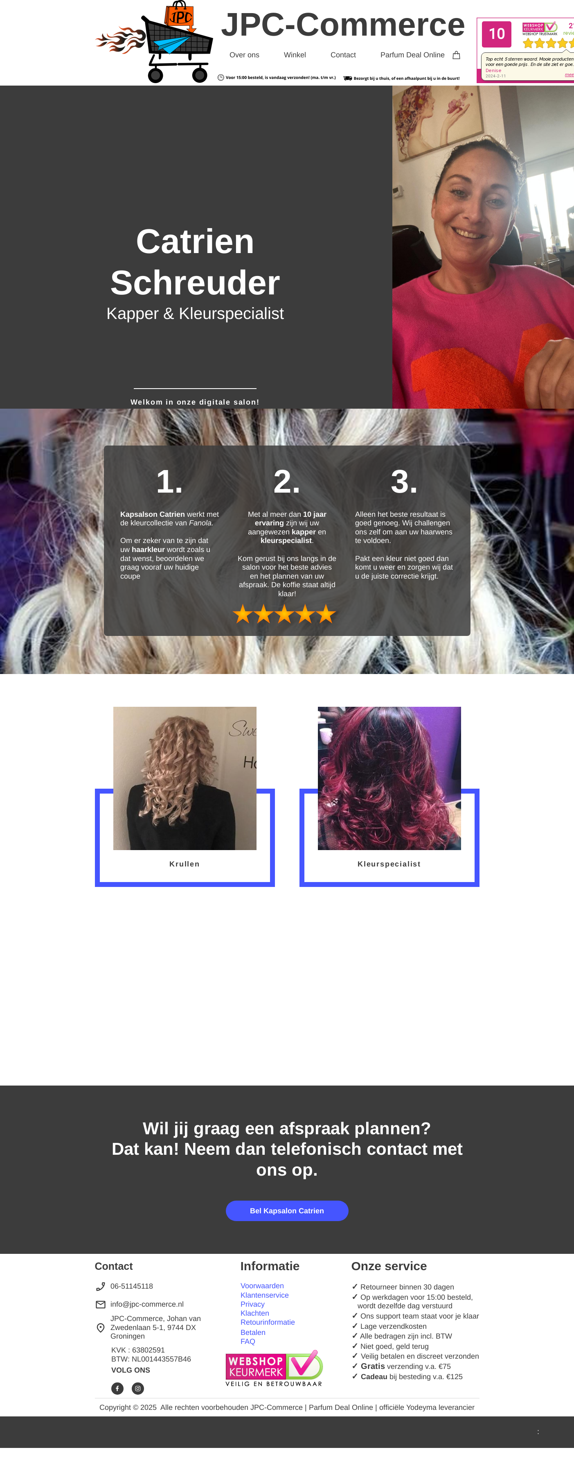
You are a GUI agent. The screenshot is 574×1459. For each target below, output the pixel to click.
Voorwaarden (262, 1286)
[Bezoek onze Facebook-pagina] (117, 1388)
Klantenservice (265, 1295)
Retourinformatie (268, 1322)
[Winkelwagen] (456, 53)
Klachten (255, 1313)
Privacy (253, 1304)
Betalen (253, 1332)
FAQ (248, 1341)
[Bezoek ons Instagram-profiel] (138, 1388)
